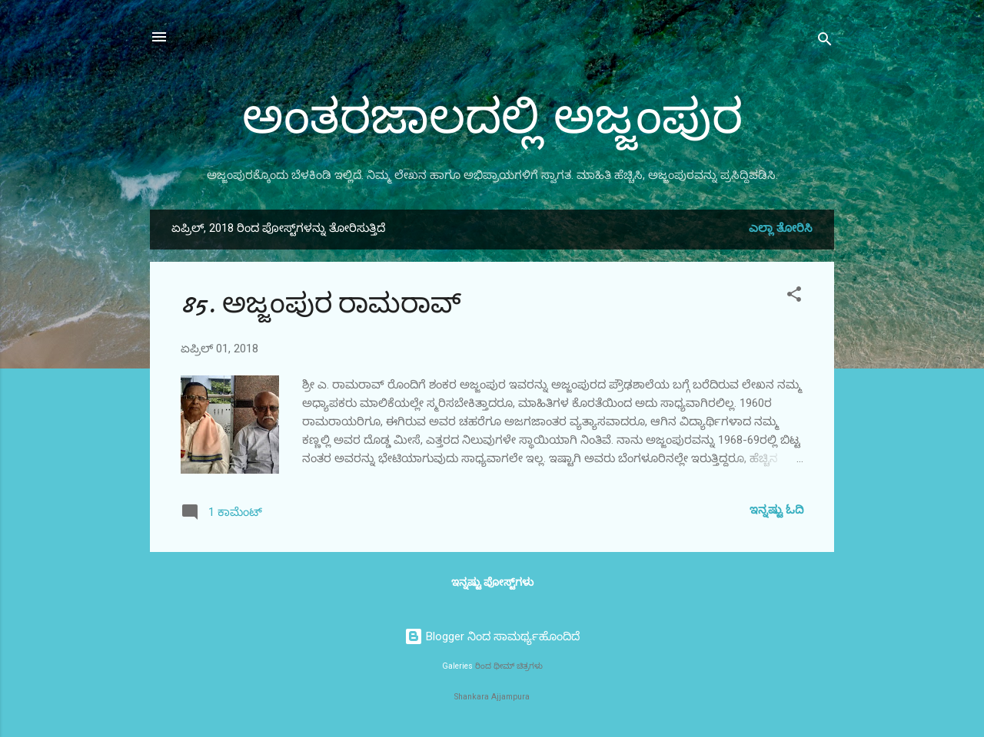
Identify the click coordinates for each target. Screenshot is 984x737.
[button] (794, 297)
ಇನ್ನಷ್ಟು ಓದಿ (776, 510)
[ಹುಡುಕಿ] (825, 41)
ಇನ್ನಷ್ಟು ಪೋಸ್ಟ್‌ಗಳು (492, 582)
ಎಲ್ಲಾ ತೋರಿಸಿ (781, 228)
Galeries (457, 666)
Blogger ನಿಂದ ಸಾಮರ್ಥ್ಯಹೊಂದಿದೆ (492, 636)
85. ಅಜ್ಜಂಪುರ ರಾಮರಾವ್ (321, 303)
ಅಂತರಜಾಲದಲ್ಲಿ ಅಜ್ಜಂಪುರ (492, 117)
